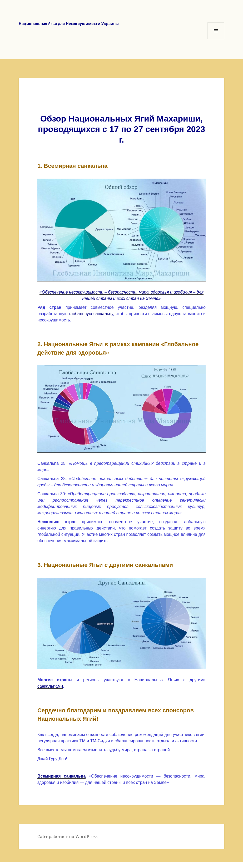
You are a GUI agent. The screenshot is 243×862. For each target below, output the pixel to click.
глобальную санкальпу (91, 313)
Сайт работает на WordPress (67, 836)
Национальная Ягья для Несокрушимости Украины (69, 23)
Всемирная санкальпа (61, 776)
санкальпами (50, 686)
